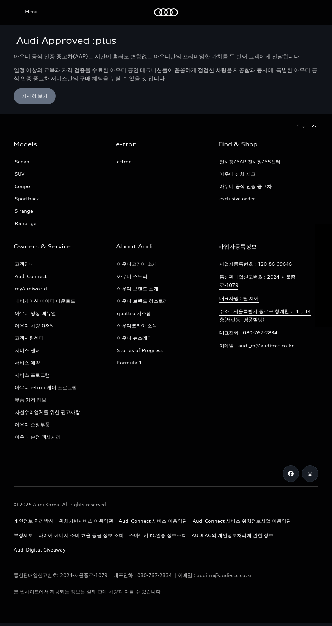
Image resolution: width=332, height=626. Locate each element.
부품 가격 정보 (30, 400)
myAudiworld (31, 288)
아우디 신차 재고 (237, 174)
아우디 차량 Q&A (34, 325)
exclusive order (237, 198)
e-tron (124, 161)
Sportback (27, 198)
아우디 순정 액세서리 (38, 437)
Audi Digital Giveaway (39, 550)
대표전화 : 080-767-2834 (248, 332)
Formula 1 (129, 363)
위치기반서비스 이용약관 (86, 521)
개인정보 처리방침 (34, 521)
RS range (25, 223)
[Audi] (166, 12)
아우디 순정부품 (32, 424)
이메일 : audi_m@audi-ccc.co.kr (256, 345)
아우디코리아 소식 (137, 325)
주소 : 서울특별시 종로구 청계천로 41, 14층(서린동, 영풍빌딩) (265, 315)
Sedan (22, 161)
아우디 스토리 (132, 276)
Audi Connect (31, 276)
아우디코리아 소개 (137, 264)
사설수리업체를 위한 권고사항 (47, 412)
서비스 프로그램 (32, 375)
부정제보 (23, 535)
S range (24, 211)
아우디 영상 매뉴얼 (35, 313)
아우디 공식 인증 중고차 (245, 186)
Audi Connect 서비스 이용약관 (153, 521)
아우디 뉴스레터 (134, 338)
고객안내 (24, 264)
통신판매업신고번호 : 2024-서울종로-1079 (257, 281)
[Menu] (25, 12)
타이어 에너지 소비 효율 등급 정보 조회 (81, 535)
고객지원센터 (29, 338)
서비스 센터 (27, 350)
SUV (19, 174)
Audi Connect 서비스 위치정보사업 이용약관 (242, 521)
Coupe (22, 186)
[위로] (307, 126)
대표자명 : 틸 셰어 (239, 298)
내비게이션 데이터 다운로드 (45, 301)
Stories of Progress (140, 350)
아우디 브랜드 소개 (137, 288)
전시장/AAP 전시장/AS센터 (250, 161)
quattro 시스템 (134, 313)
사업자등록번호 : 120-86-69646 (255, 264)
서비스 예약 (27, 363)
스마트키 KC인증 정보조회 (157, 535)
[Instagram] (310, 473)
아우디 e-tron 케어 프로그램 (46, 387)
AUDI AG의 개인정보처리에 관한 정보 (232, 535)
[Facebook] (291, 473)
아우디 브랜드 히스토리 (142, 301)
